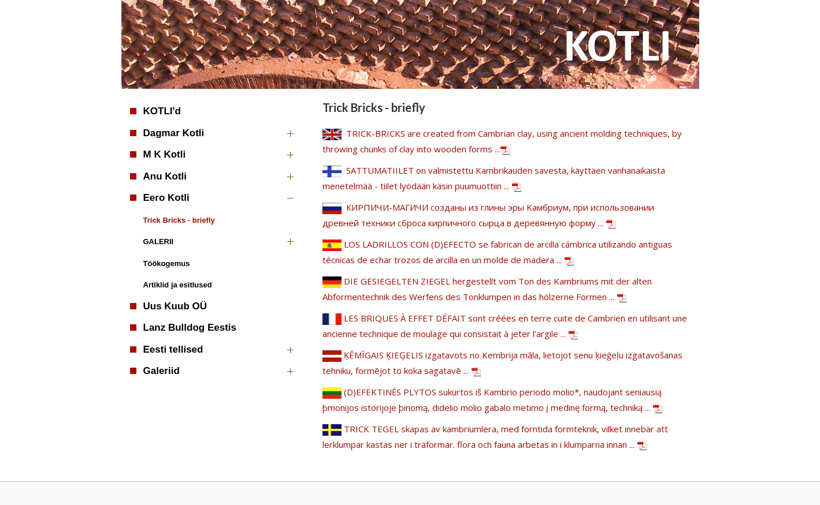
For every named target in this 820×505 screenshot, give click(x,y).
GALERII (158, 241)
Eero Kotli (166, 197)
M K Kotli (164, 154)
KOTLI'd (162, 111)
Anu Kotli (165, 176)
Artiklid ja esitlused (177, 284)
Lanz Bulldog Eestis (190, 327)
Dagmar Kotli (174, 133)
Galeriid (161, 370)
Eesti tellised (173, 349)
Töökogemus (166, 263)
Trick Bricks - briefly (179, 220)
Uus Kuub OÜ (175, 306)
